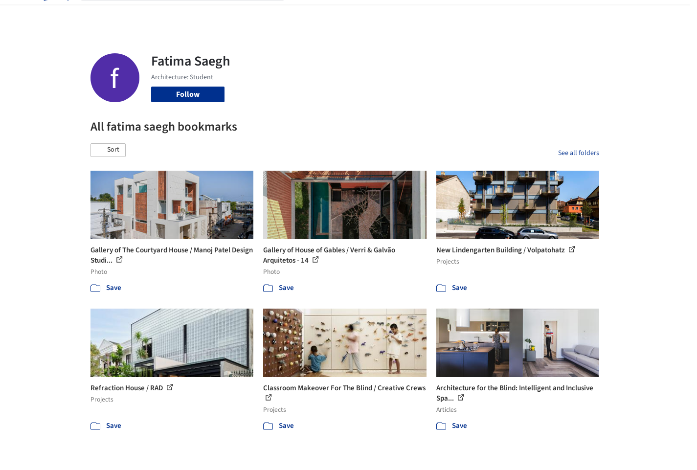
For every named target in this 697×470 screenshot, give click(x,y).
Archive (511, 13)
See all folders (578, 153)
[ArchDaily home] (55, 13)
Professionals (442, 13)
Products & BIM (386, 13)
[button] (108, 150)
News (482, 13)
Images (341, 13)
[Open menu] (642, 14)
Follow (188, 94)
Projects (307, 13)
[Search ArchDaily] (190, 14)
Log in (562, 13)
